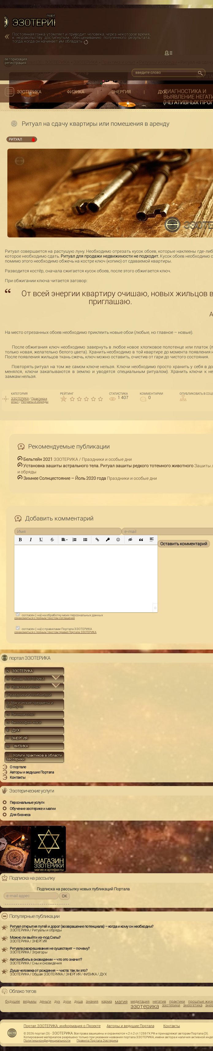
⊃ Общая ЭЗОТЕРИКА (25, 679)
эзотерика (145, 1006)
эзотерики (171, 1005)
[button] (20, 540)
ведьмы (29, 1001)
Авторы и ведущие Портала (130, 1026)
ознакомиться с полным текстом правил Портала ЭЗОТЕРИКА (55, 632)
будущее (12, 1001)
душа (78, 1001)
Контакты (171, 1026)
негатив (159, 1001)
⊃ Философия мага (23, 722)
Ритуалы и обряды (34, 401)
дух (57, 1001)
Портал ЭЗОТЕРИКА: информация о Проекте (62, 1026)
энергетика (192, 1005)
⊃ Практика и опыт (23, 687)
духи (67, 1001)
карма (106, 1001)
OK (64, 896)
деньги (45, 1001)
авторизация (16, 59)
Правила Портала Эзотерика (97, 1040)
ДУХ (162, 92)
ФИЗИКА (75, 92)
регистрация (15, 63)
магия (121, 1002)
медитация (140, 1001)
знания (92, 1001)
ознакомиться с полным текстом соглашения (44, 618)
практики (177, 1001)
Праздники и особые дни (28, 695)
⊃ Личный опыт (20, 714)
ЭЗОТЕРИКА (29, 92)
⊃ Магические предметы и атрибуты (29, 705)
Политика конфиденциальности (47, 1040)
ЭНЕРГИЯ (121, 92)
